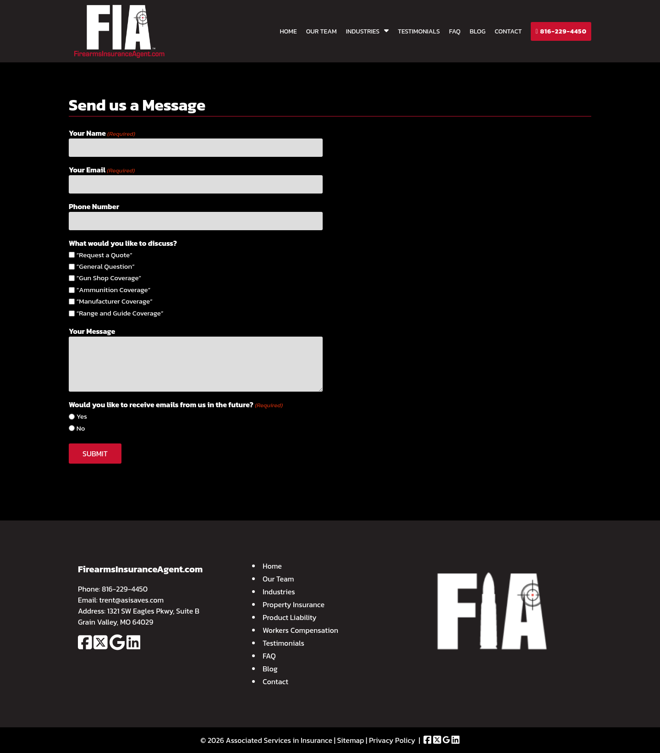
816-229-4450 (561, 31)
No (81, 428)
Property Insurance (293, 604)
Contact (508, 31)
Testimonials (419, 31)
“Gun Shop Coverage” (109, 278)
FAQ (455, 31)
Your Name (102, 132)
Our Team (321, 31)
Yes (82, 416)
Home (288, 31)
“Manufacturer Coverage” (115, 301)
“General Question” (106, 266)
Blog (477, 31)
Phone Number (94, 206)
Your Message (92, 331)
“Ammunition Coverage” (114, 290)
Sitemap (350, 740)
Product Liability (290, 617)
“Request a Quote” (104, 255)
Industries (363, 31)
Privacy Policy (392, 740)
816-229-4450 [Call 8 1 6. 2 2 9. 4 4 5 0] (125, 588)
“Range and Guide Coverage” (120, 313)
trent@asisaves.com (131, 599)
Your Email (102, 169)
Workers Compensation (300, 630)
